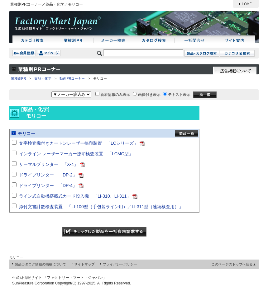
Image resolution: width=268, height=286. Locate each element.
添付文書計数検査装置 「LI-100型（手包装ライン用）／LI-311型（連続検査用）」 (101, 206)
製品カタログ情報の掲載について (40, 264)
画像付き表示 (149, 94)
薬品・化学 (42, 78)
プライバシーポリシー (120, 264)
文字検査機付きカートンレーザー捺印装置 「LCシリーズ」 (78, 143)
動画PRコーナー (72, 78)
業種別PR (18, 78)
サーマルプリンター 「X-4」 (48, 164)
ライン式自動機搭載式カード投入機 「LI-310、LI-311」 (75, 196)
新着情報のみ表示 (115, 94)
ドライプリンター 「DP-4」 (48, 185)
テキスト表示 (179, 94)
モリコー (26, 133)
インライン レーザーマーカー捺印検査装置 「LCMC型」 (76, 153)
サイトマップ (84, 264)
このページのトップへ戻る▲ (234, 264)
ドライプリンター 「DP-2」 (48, 174)
